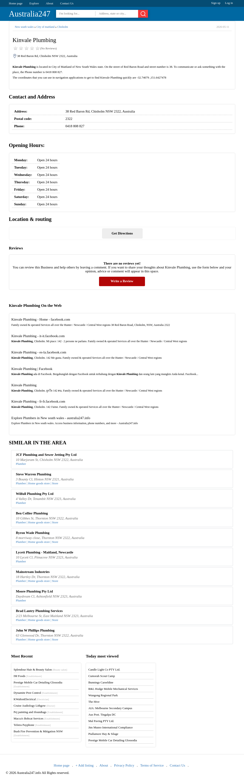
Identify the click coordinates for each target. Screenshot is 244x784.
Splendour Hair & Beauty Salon (40, 669)
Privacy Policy (124, 765)
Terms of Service (152, 765)
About (49, 3)
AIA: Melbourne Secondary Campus (110, 708)
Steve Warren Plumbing (33, 474)
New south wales (24, 26)
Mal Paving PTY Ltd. (101, 721)
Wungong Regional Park (103, 695)
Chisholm (62, 26)
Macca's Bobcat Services (37, 718)
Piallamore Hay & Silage (103, 734)
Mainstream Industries (33, 572)
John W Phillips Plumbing (35, 630)
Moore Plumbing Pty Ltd (34, 591)
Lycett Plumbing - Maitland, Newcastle (44, 552)
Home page (16, 3)
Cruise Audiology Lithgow (34, 705)
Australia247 (30, 13)
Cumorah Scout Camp (101, 676)
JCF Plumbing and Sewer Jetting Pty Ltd (46, 455)
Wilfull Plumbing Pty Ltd (35, 494)
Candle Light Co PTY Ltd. (104, 669)
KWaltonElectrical (31, 699)
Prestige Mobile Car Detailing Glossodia (112, 740)
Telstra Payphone (32, 725)
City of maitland (45, 26)
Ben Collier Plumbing (32, 513)
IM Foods (28, 676)
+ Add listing (85, 765)
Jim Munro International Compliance (110, 727)
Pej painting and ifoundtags (38, 712)
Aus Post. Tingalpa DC (102, 714)
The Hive (93, 701)
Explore (34, 3)
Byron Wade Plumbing (32, 533)
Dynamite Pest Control (35, 692)
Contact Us (67, 3)
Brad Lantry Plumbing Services (39, 611)
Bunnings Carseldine (100, 682)
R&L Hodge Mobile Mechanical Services (113, 689)
